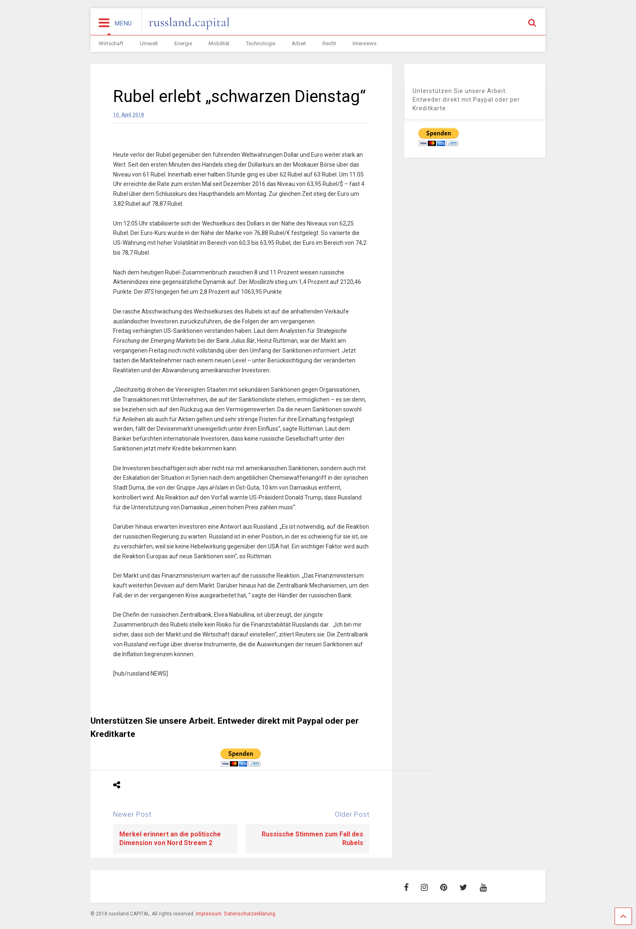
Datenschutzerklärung (249, 914)
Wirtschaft (111, 43)
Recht (329, 43)
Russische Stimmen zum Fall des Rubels (312, 838)
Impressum (209, 914)
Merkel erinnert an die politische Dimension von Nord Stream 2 (170, 838)
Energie (183, 43)
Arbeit (299, 43)
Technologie (260, 43)
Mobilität (219, 43)
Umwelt (149, 43)
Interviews (364, 43)
